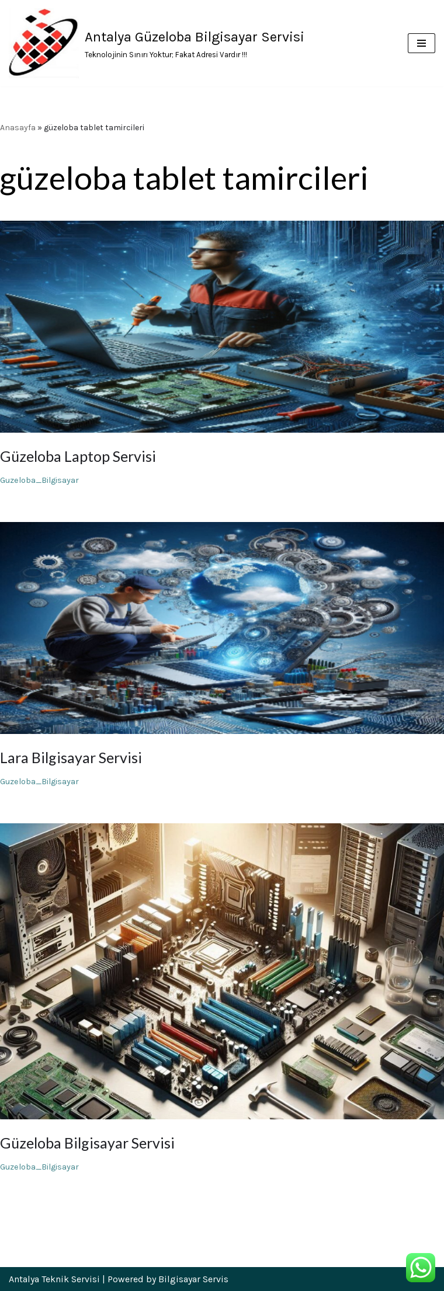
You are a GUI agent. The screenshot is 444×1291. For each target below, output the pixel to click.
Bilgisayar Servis (193, 1279)
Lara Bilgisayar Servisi (71, 757)
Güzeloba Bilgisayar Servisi (87, 1142)
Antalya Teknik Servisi (54, 1279)
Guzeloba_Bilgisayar (39, 480)
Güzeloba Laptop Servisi (78, 456)
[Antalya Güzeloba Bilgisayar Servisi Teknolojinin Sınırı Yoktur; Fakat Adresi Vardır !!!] (156, 43)
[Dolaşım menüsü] (421, 43)
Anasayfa (18, 128)
